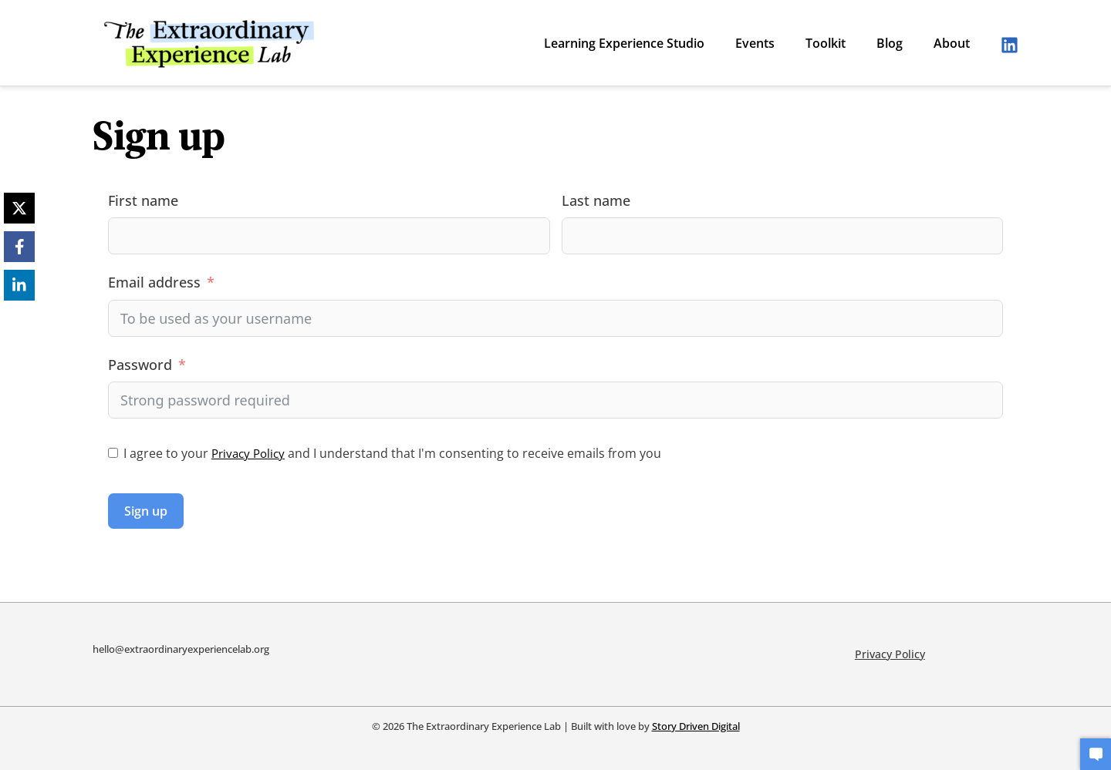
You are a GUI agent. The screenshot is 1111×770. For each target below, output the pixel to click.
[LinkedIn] (19, 285)
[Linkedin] (1009, 44)
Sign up (145, 511)
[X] (19, 208)
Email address (154, 282)
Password (140, 364)
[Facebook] (19, 246)
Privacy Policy (250, 453)
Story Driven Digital (696, 718)
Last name (596, 200)
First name (143, 200)
